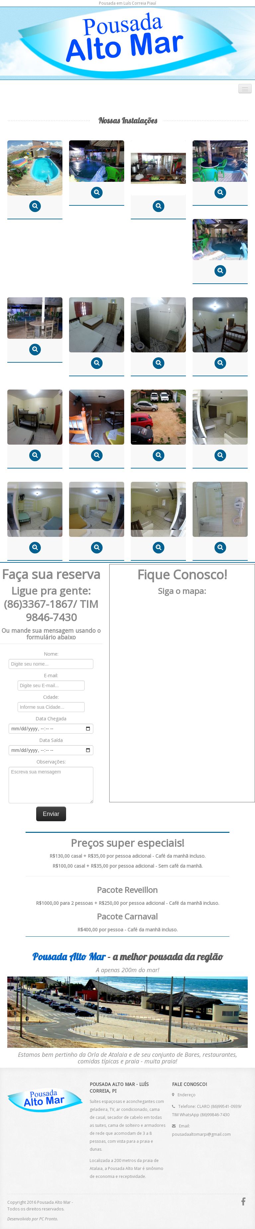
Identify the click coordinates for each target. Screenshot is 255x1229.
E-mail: (51, 675)
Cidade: (51, 697)
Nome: (51, 654)
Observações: (51, 762)
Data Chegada (51, 718)
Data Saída (51, 740)
